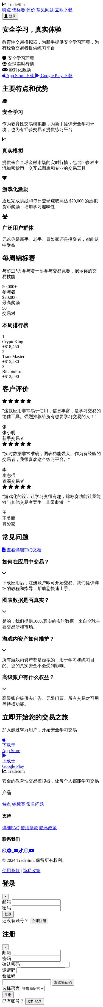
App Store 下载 (18, 75)
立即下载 (64, 9)
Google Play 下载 (54, 75)
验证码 (8, 976)
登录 (8, 914)
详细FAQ (11, 827)
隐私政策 (48, 827)
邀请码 (8, 970)
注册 (8, 995)
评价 (30, 9)
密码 (6, 908)
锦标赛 (18, 9)
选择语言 (11, 988)
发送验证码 (63, 982)
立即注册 (39, 921)
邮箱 (6, 902)
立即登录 (34, 1001)
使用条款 (29, 827)
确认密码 (11, 964)
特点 (6, 9)
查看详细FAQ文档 (21, 549)
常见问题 (45, 9)
